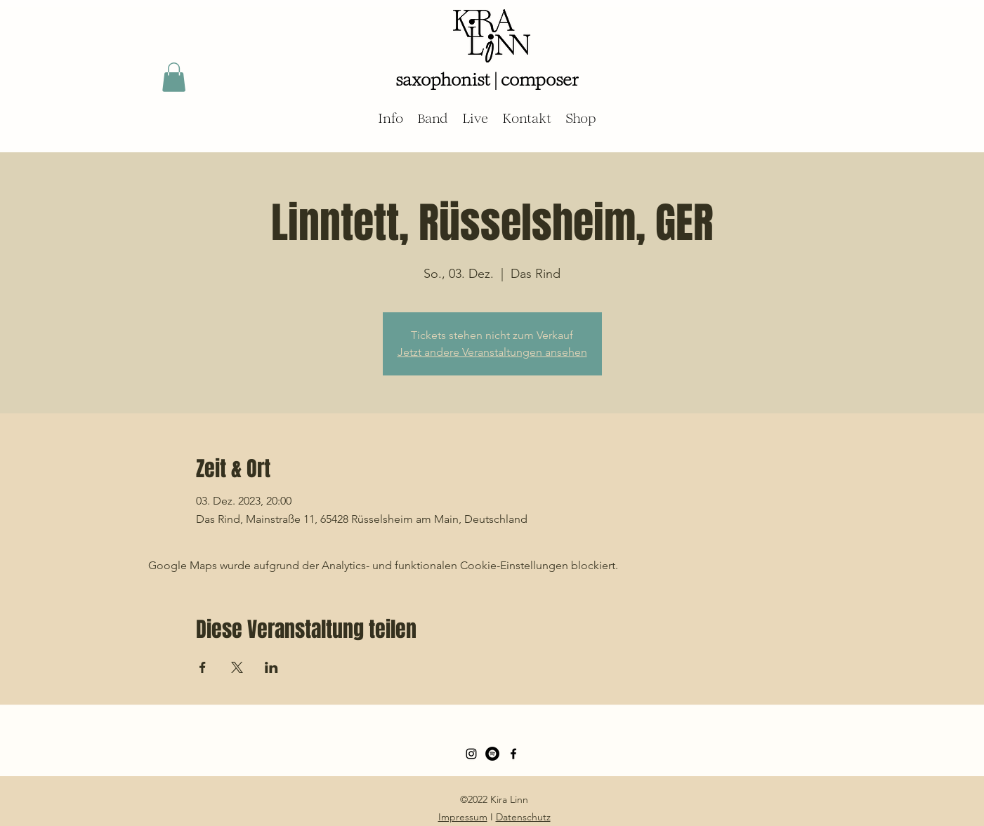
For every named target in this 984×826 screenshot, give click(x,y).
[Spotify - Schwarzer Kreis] (492, 754)
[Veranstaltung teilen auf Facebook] (202, 667)
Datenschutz (523, 817)
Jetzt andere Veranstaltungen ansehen (492, 352)
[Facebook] (513, 754)
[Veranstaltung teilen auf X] (237, 667)
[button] (174, 77)
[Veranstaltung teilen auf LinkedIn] (271, 667)
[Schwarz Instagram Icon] (471, 754)
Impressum (462, 817)
